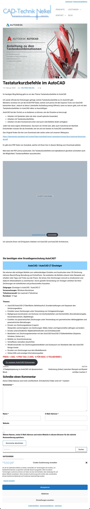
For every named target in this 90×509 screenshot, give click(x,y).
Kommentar (8, 385)
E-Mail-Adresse (51, 414)
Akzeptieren (45, 490)
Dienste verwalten (9, 483)
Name (6, 414)
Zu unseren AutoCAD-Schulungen (20, 362)
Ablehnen (45, 496)
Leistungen (73, 10)
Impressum (68, 1)
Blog (70, 15)
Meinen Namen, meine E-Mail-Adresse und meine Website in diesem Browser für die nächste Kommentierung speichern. (39, 436)
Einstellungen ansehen (45, 503)
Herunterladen (52, 235)
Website (6, 423)
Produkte (60, 10)
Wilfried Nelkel (28, 88)
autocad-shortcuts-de (38, 235)
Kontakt (60, 15)
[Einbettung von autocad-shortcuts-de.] (45, 196)
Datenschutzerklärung (80, 1)
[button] (86, 465)
